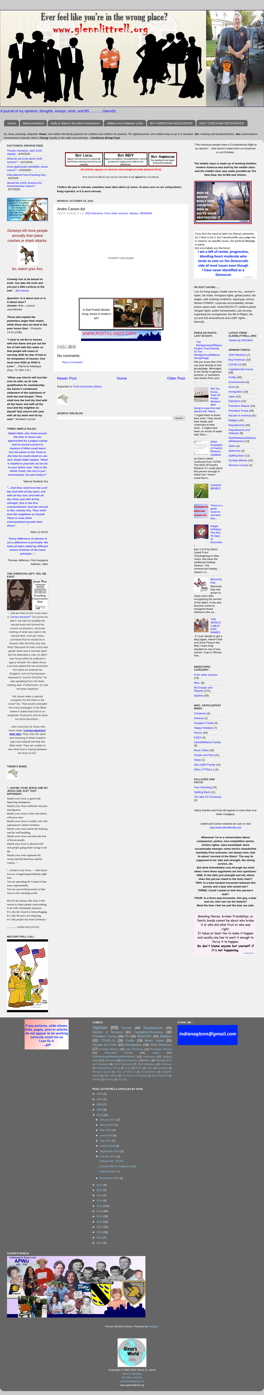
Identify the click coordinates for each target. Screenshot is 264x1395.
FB (127, 1036)
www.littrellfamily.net (132, 1381)
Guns (232, 386)
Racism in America (240, 415)
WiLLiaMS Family (204, 764)
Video (197, 759)
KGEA (198, 737)
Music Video (201, 750)
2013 (100, 1195)
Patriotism (235, 401)
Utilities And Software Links (125, 123)
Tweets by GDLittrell (241, 340)
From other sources (116, 213)
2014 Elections (160, 1075)
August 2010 (108, 1145)
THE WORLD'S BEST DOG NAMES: (215, 626)
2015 (100, 1205)
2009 (100, 1109)
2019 (100, 1226)
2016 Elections (161, 1044)
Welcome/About (33, 123)
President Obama (239, 405)
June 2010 (106, 1135)
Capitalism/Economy (241, 369)
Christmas (200, 713)
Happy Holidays (203, 727)
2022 (100, 1242)
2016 (100, 1211)
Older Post (176, 378)
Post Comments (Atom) (88, 386)
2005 (100, 1093)
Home (12, 123)
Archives (110, 1060)
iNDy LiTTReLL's (204, 769)
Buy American (237, 359)
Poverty (109, 1079)
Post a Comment (72, 362)
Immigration (236, 391)
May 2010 (106, 1130)
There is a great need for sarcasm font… (216, 512)
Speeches (235, 450)
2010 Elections (94, 213)
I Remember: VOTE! (111, 1161)
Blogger (153, 1326)
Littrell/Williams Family (207, 742)
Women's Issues (238, 465)
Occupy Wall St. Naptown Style (117, 1166)
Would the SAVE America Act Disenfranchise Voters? (24, 184)
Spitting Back (202, 792)
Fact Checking (202, 787)
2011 (100, 1184)
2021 (100, 1237)
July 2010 (106, 1140)
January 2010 (108, 1119)
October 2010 (108, 1156)
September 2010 (110, 1151)
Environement (237, 382)
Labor (232, 396)
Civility (232, 377)
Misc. (197, 682)
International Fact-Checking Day (26, 174)
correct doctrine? (20, 616)
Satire (232, 445)
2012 (100, 1190)
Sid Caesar (22, 290)
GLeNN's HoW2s (132, 1377)
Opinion (134, 213)
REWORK (146, 213)
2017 (100, 1216)
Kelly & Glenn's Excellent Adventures (75, 123)
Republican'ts (237, 425)
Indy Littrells (110, 1075)
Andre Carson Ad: (109, 1171)
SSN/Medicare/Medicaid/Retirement (242, 439)
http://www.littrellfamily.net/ (225, 827)
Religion (233, 420)
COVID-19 (235, 364)
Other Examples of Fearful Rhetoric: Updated (216, 448)
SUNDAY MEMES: (215, 487)
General (199, 718)
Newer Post (67, 378)
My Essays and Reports (203, 689)
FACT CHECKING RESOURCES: (221, 123)
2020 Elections (237, 354)
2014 (100, 1200)
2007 (100, 1099)
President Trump (238, 410)
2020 (100, 1232)
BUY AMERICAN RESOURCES (171, 123)
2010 (100, 1115)
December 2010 (110, 1178)
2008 (100, 1104)
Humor (198, 732)
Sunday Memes (238, 460)
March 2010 (107, 1124)
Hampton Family (204, 723)
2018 (100, 1221)
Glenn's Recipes (132, 1373)
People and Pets (204, 755)
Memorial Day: (216, 581)
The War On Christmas (208, 796)
